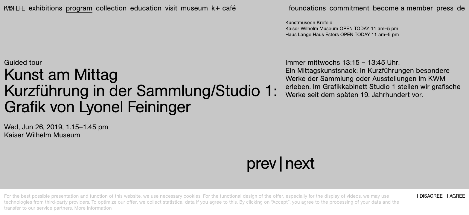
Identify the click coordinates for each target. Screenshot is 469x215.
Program (79, 8)
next (300, 163)
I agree (456, 196)
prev (261, 163)
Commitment (349, 8)
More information (93, 208)
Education (146, 8)
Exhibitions (45, 8)
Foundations (307, 8)
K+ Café (223, 8)
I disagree (430, 196)
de (461, 8)
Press (444, 8)
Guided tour (23, 62)
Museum (194, 8)
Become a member (403, 8)
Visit (171, 8)
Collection (111, 8)
